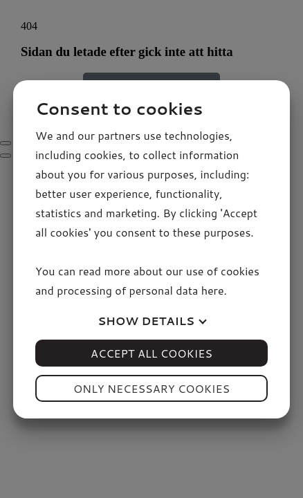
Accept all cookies (151, 353)
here (212, 290)
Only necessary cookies (151, 388)
